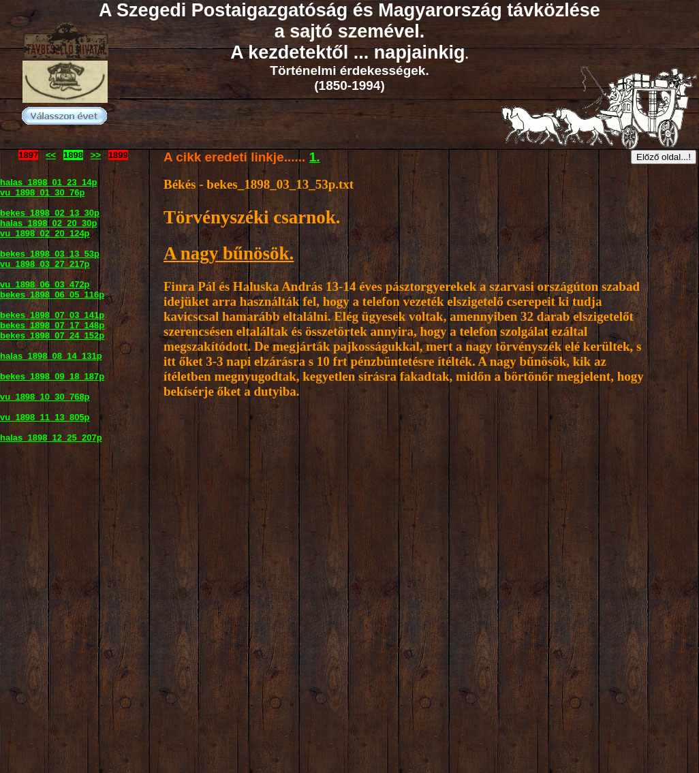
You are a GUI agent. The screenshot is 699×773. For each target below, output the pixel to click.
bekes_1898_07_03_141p (52, 315)
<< (51, 155)
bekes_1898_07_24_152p (52, 335)
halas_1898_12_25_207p (51, 437)
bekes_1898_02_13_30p (49, 213)
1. (314, 157)
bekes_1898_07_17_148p (52, 325)
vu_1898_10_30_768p (45, 397)
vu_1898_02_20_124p (45, 233)
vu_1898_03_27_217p (45, 264)
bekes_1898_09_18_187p (52, 376)
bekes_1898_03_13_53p (49, 254)
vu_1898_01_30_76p (42, 192)
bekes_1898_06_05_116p (52, 294)
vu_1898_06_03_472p (45, 284)
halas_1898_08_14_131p (51, 356)
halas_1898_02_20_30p (48, 223)
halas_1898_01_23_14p (48, 182)
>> (96, 155)
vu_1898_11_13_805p (45, 417)
